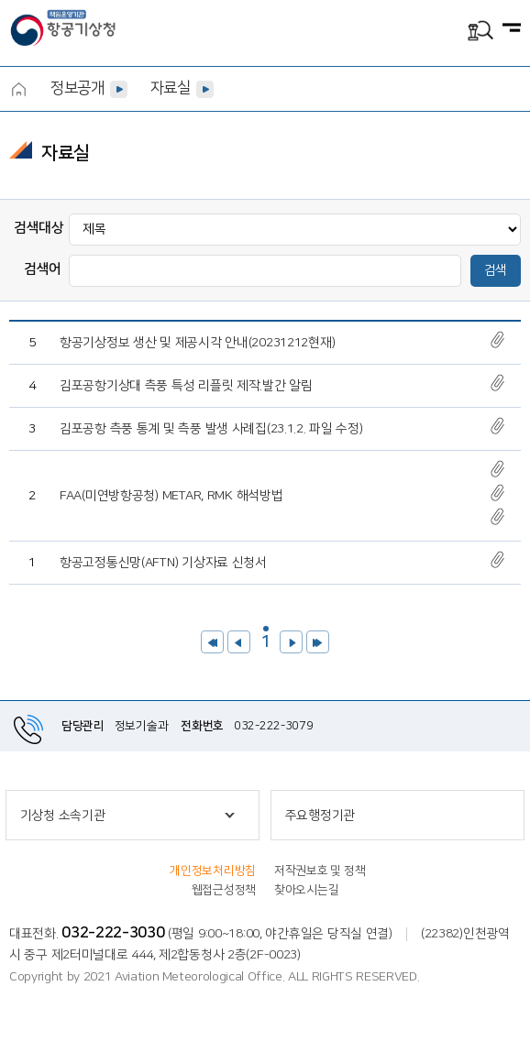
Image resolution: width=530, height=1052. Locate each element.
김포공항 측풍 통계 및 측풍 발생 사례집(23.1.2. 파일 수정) (211, 429)
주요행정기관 (320, 815)
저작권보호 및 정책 (319, 870)
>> (317, 641)
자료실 (170, 88)
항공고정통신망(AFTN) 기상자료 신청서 (163, 562)
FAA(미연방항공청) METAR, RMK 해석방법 (171, 495)
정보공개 (77, 88)
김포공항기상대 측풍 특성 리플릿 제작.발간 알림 (186, 385)
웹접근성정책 (224, 889)
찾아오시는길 (306, 889)
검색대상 (39, 228)
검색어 (42, 269)
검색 (495, 270)
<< (212, 641)
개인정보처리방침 (213, 870)
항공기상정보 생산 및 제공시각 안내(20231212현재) (197, 342)
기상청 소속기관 (62, 815)
